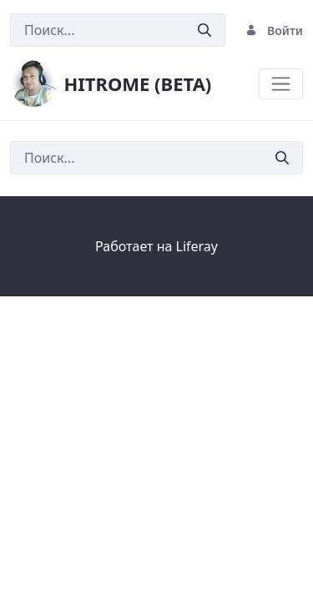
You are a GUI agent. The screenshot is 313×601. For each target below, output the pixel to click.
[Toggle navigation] (281, 83)
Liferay (197, 246)
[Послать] (204, 30)
